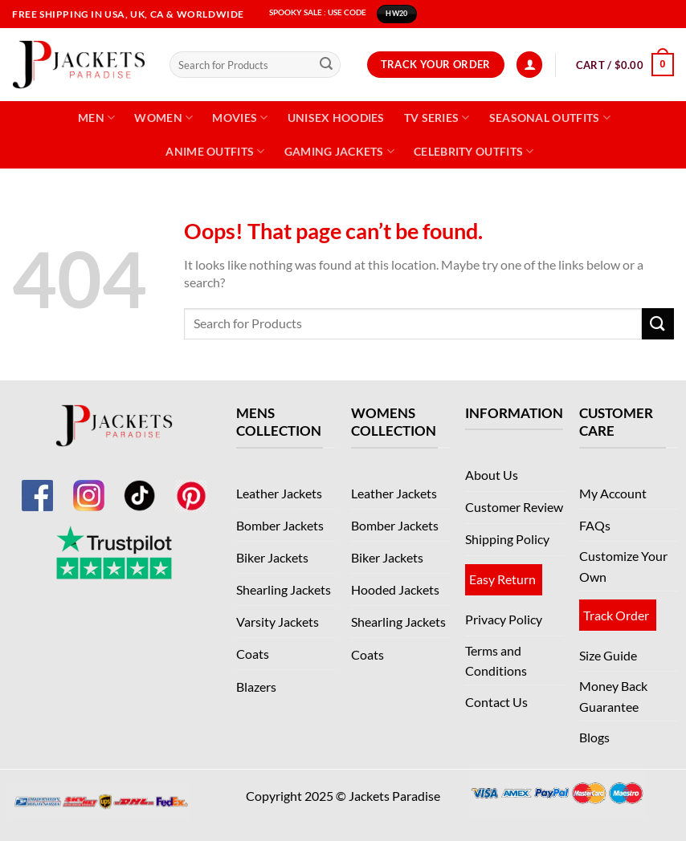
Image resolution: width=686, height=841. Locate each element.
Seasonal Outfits (549, 117)
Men (96, 117)
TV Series (437, 117)
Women (163, 117)
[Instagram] (88, 486)
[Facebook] (37, 486)
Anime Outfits (214, 151)
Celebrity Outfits (473, 151)
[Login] (529, 64)
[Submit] (326, 65)
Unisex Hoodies (336, 117)
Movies (239, 117)
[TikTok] (140, 486)
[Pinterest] (191, 486)
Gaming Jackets (339, 151)
